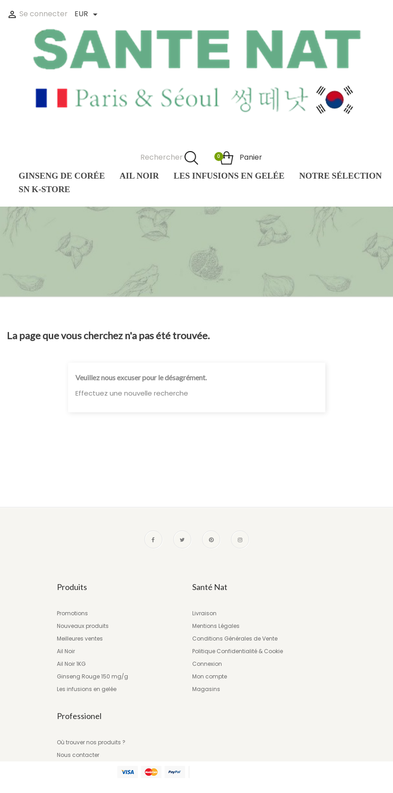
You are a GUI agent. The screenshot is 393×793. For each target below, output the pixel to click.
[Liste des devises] (85, 14)
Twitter (182, 539)
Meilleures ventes (80, 638)
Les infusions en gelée (86, 689)
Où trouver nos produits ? (91, 742)
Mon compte (209, 676)
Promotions (72, 613)
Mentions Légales (216, 626)
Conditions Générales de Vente (234, 638)
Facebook (153, 539)
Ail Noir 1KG (71, 664)
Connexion (207, 664)
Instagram (240, 539)
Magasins (206, 689)
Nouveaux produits (83, 626)
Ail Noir (66, 651)
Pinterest (211, 539)
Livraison (204, 613)
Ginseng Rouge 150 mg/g (92, 676)
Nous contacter (78, 755)
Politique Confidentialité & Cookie (237, 651)
